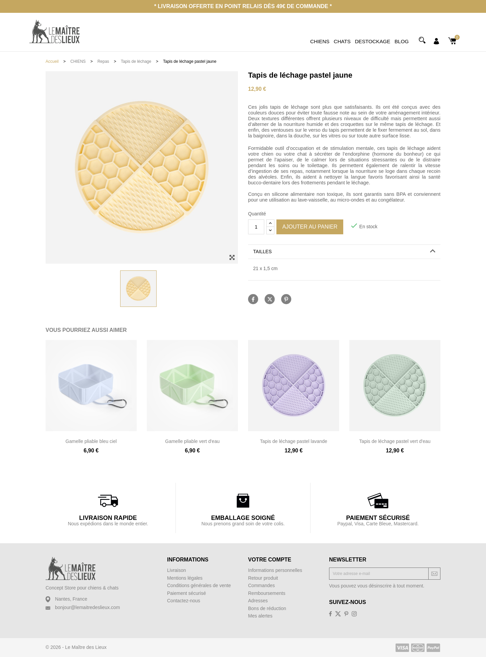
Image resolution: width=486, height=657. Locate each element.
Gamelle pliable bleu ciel (91, 441)
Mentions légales (184, 578)
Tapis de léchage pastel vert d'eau (394, 441)
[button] (344, 252)
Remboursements (267, 593)
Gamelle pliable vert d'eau (192, 441)
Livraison (176, 570)
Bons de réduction (267, 608)
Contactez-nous (183, 600)
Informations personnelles (275, 570)
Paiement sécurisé (186, 593)
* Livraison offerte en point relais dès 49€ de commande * (243, 6)
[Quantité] (256, 226)
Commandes (261, 585)
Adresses (258, 600)
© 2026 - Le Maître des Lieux (76, 647)
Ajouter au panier (309, 227)
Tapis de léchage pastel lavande (293, 441)
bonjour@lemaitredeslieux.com (87, 607)
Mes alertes (260, 616)
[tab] (344, 252)
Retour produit (263, 578)
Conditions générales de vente (199, 585)
